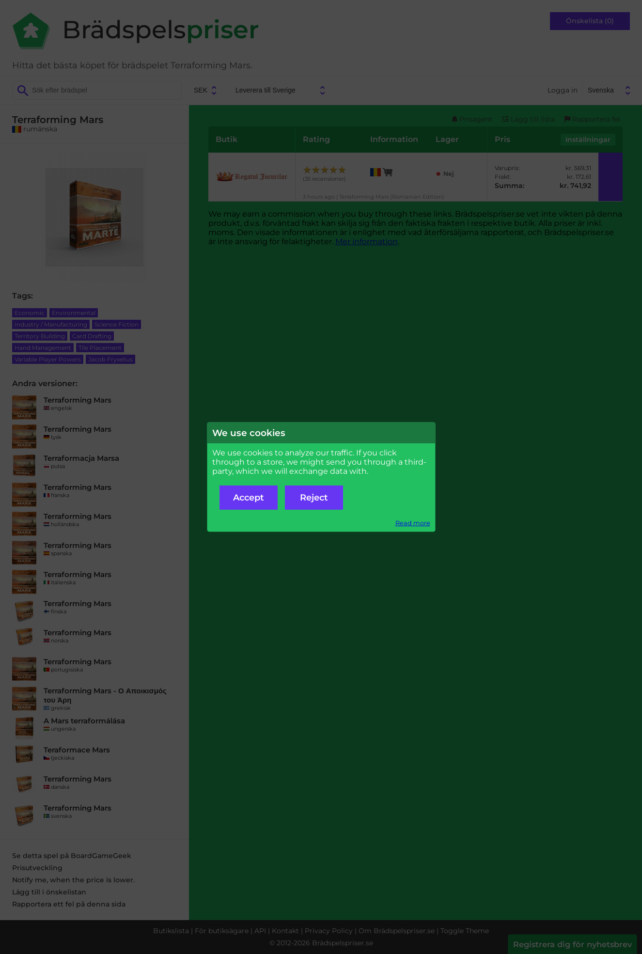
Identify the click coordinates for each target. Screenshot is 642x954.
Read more (412, 523)
